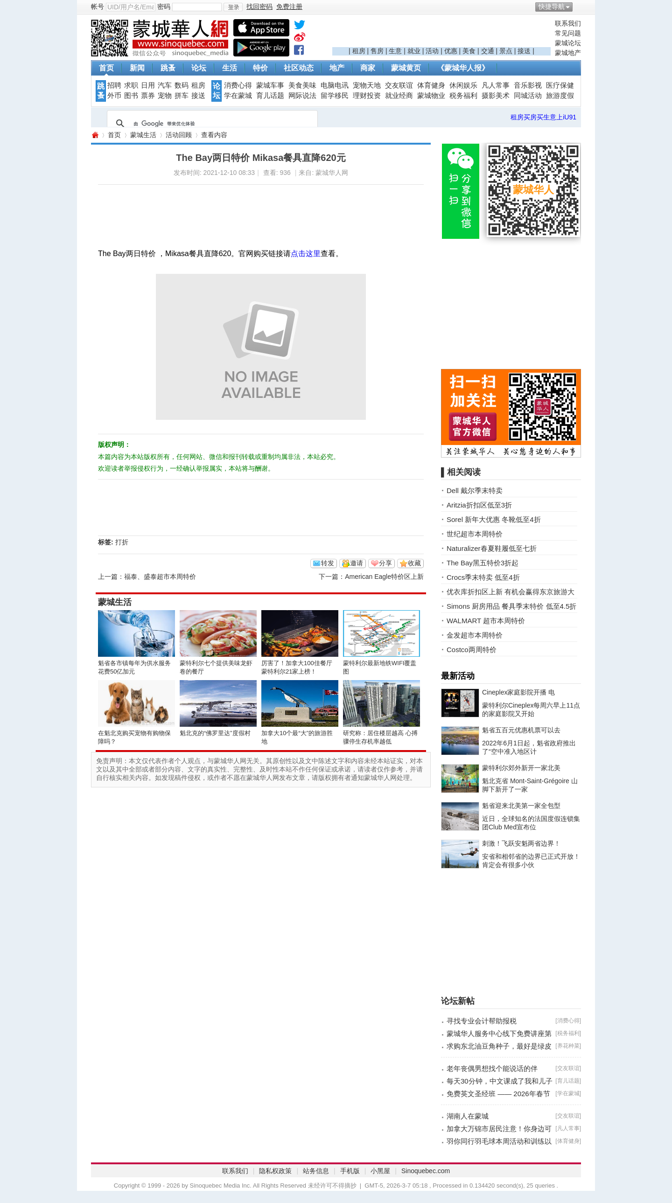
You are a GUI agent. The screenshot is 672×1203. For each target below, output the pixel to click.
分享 (385, 563)
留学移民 (335, 95)
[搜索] (210, 123)
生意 (395, 51)
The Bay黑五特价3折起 (482, 563)
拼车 (182, 95)
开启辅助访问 (578, 6)
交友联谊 (399, 85)
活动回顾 (179, 135)
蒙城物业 (431, 95)
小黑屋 (380, 1171)
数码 (182, 85)
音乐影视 (528, 85)
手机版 (350, 1171)
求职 (131, 85)
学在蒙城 (238, 95)
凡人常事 (496, 85)
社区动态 (299, 68)
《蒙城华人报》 (463, 68)
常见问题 (568, 33)
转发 (327, 563)
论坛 (198, 68)
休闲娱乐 (463, 85)
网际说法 (302, 95)
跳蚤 (168, 68)
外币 (114, 95)
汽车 (165, 85)
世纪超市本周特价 (475, 534)
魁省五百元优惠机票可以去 (521, 730)
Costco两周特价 (472, 650)
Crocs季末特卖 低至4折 (483, 577)
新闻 (137, 68)
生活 (229, 68)
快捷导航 (552, 6)
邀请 (356, 563)
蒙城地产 (568, 52)
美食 (469, 51)
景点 (505, 51)
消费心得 (238, 85)
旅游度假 (560, 95)
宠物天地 (367, 85)
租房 (358, 51)
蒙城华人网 (94, 135)
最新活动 (458, 676)
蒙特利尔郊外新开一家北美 (521, 768)
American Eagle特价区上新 (384, 576)
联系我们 (568, 23)
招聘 (114, 85)
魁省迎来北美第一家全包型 (521, 805)
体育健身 (431, 85)
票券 (148, 95)
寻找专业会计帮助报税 (482, 1021)
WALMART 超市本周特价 (486, 621)
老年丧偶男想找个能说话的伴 (492, 1068)
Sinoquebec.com (425, 1171)
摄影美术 (496, 95)
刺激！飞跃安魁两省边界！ (521, 843)
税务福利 (463, 95)
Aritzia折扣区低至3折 (479, 505)
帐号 (97, 6)
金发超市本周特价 (475, 635)
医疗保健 (560, 85)
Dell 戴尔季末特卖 (475, 490)
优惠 (450, 51)
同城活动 (528, 95)
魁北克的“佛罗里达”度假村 (215, 733)
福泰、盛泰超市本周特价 (160, 576)
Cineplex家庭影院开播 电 (518, 692)
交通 (487, 51)
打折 (121, 542)
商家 (367, 68)
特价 (260, 68)
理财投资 (367, 95)
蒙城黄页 (406, 68)
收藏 (414, 563)
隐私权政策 (275, 1171)
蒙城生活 (143, 135)
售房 (377, 51)
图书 (131, 95)
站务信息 (316, 1171)
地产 (336, 68)
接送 (524, 51)
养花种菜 (568, 1046)
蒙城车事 (270, 85)
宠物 (165, 95)
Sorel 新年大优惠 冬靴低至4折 (494, 519)
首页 (106, 68)
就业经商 (399, 95)
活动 (432, 51)
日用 (148, 85)
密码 (163, 6)
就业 (413, 51)
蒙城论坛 (568, 43)
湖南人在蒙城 (468, 1116)
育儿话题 (270, 95)
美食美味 (302, 85)
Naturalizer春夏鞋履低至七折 (492, 548)
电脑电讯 (335, 85)
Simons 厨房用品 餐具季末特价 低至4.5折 (511, 606)
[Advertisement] (441, 33)
